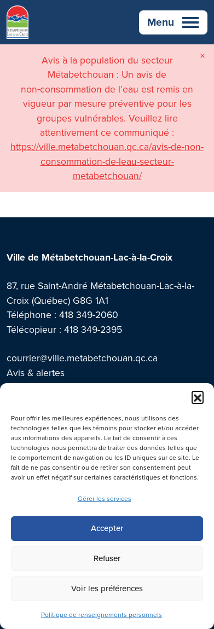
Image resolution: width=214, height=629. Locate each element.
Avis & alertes (36, 373)
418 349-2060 (88, 315)
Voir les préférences (107, 588)
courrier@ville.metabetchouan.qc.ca (82, 358)
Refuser (107, 558)
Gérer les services (104, 499)
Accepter (107, 528)
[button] (197, 396)
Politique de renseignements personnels (101, 615)
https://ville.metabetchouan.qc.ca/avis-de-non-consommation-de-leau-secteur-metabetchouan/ (107, 161)
